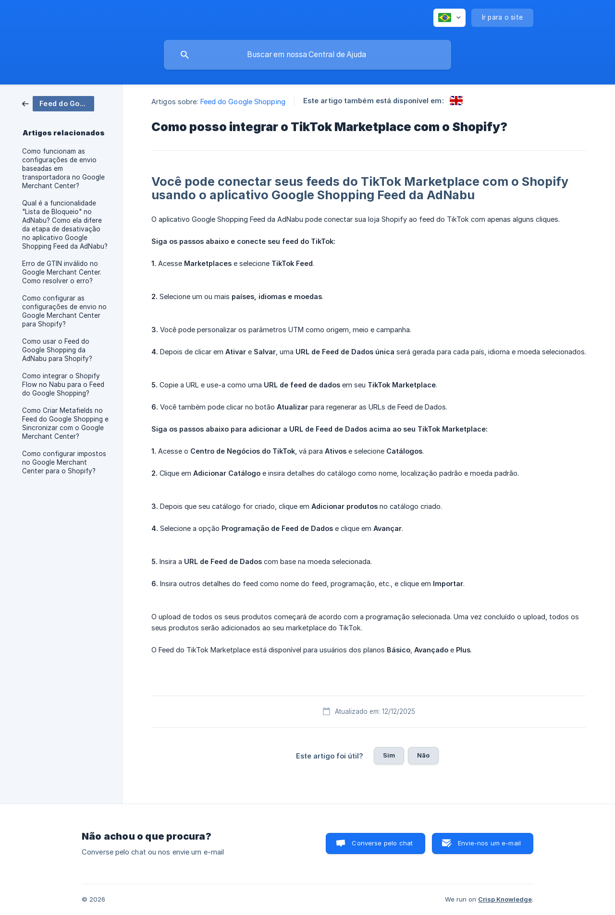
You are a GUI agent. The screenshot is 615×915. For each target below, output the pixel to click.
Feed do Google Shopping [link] (242, 101)
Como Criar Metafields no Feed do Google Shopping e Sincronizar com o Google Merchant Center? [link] (65, 423)
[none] (449, 18)
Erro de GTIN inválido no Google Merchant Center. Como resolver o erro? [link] (61, 272)
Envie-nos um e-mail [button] (489, 843)
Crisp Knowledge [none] (505, 899)
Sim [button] (389, 755)
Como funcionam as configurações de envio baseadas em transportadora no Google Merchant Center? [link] (63, 168)
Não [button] (423, 755)
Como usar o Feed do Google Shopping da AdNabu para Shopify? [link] (57, 349)
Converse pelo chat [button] (382, 843)
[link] (58, 103)
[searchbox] (307, 55)
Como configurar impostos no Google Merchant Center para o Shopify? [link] (64, 462)
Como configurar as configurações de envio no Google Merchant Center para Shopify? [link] (64, 311)
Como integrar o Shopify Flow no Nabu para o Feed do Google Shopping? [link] (63, 384)
